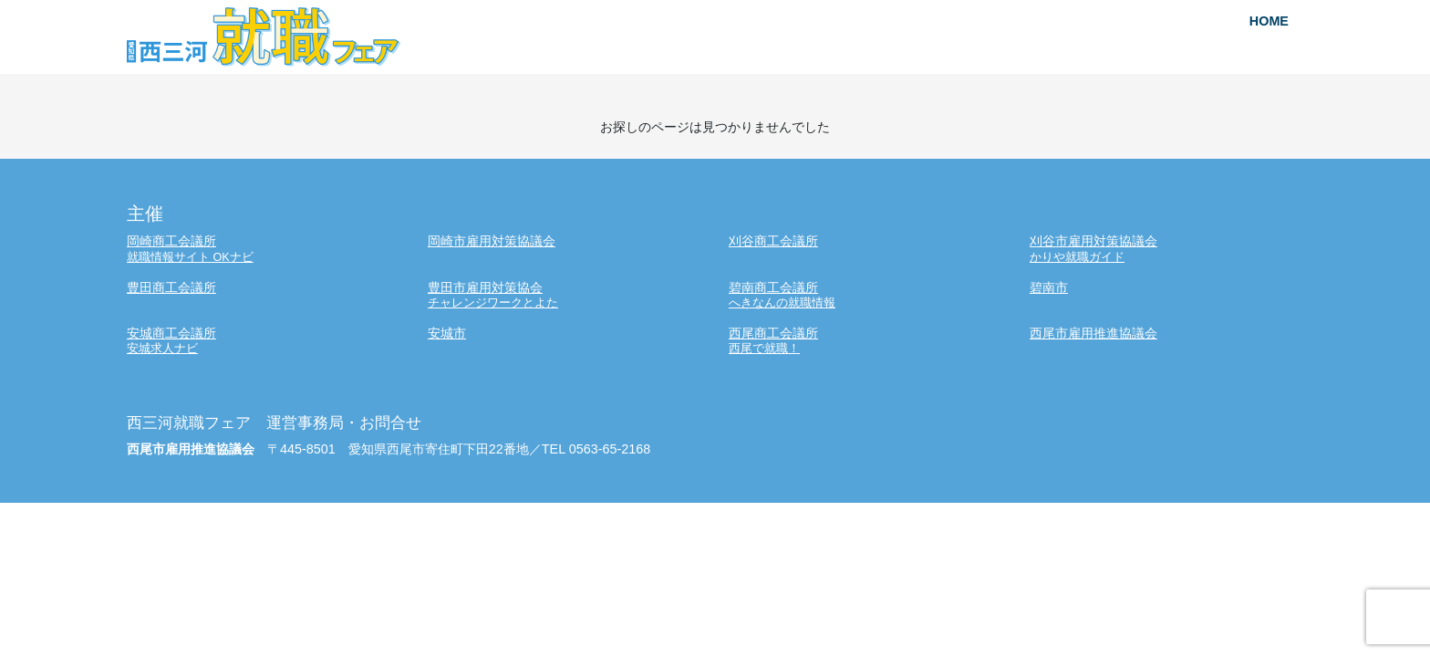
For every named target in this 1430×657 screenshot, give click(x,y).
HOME (1269, 21)
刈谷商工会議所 (773, 241)
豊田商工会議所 (171, 287)
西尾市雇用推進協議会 (1093, 333)
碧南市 (1049, 287)
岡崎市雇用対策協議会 (491, 241)
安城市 (447, 333)
